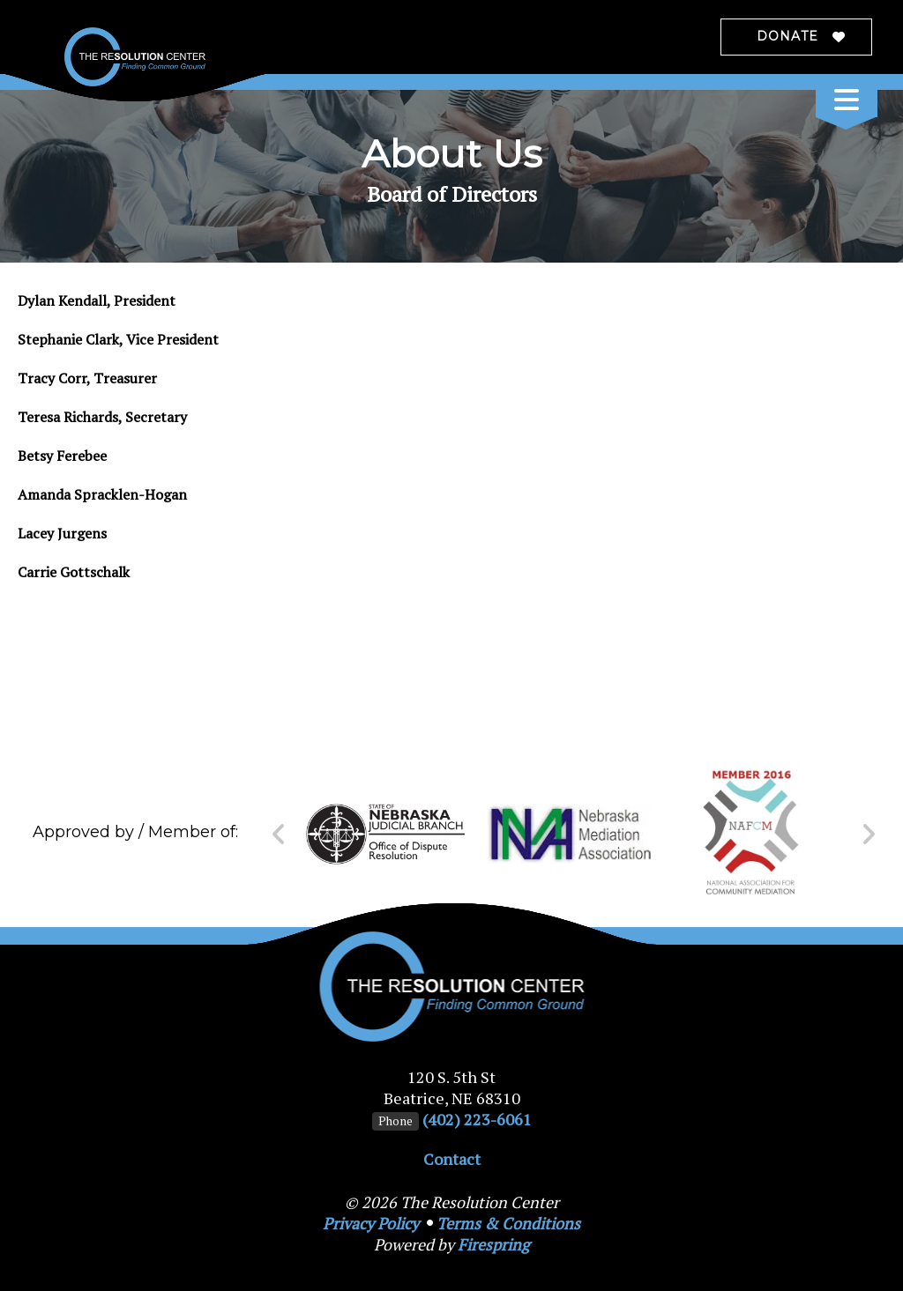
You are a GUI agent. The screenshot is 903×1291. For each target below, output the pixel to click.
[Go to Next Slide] (868, 834)
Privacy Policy (371, 1223)
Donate (787, 36)
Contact (452, 1158)
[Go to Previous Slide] (279, 834)
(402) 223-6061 (477, 1119)
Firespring (493, 1244)
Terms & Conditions (508, 1223)
